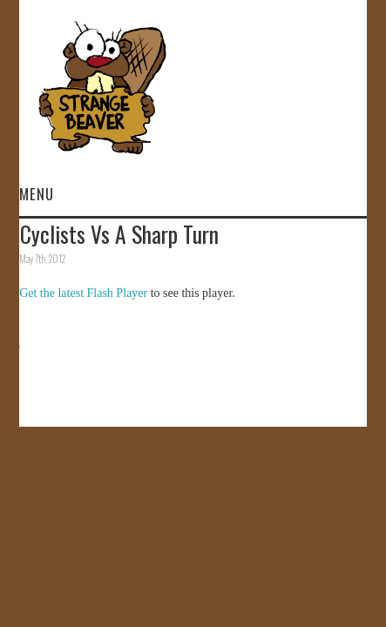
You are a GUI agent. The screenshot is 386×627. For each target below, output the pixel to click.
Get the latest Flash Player (83, 293)
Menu (36, 194)
